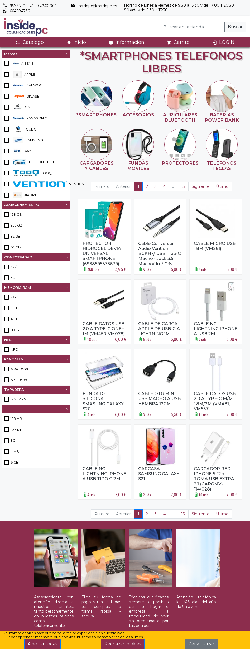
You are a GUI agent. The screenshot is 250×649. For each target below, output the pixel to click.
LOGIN (223, 42)
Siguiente (200, 186)
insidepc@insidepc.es (94, 5)
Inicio (76, 42)
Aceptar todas (42, 643)
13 (183, 186)
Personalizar (201, 643)
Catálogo (30, 42)
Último (222, 186)
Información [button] (126, 42)
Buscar (235, 26)
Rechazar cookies (122, 643)
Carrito (178, 42)
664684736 (16, 11)
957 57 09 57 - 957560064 (30, 5)
